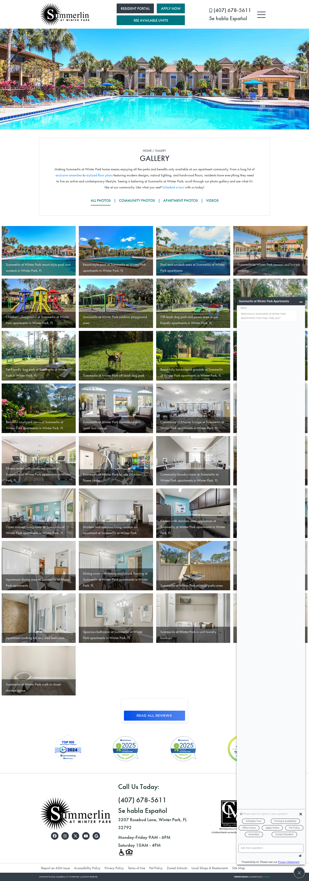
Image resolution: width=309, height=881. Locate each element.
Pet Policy (156, 868)
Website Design (241, 877)
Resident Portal (135, 8)
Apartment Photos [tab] (180, 200)
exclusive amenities (69, 175)
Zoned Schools (177, 868)
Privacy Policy (114, 868)
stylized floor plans (99, 175)
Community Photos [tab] (137, 200)
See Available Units (150, 20)
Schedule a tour (173, 187)
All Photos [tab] (101, 200)
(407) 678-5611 (230, 14)
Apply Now (171, 8)
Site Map (238, 868)
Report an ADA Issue (55, 868)
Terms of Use (136, 868)
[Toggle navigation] (261, 14)
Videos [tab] (212, 200)
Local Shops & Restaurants (210, 868)
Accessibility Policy (87, 868)
